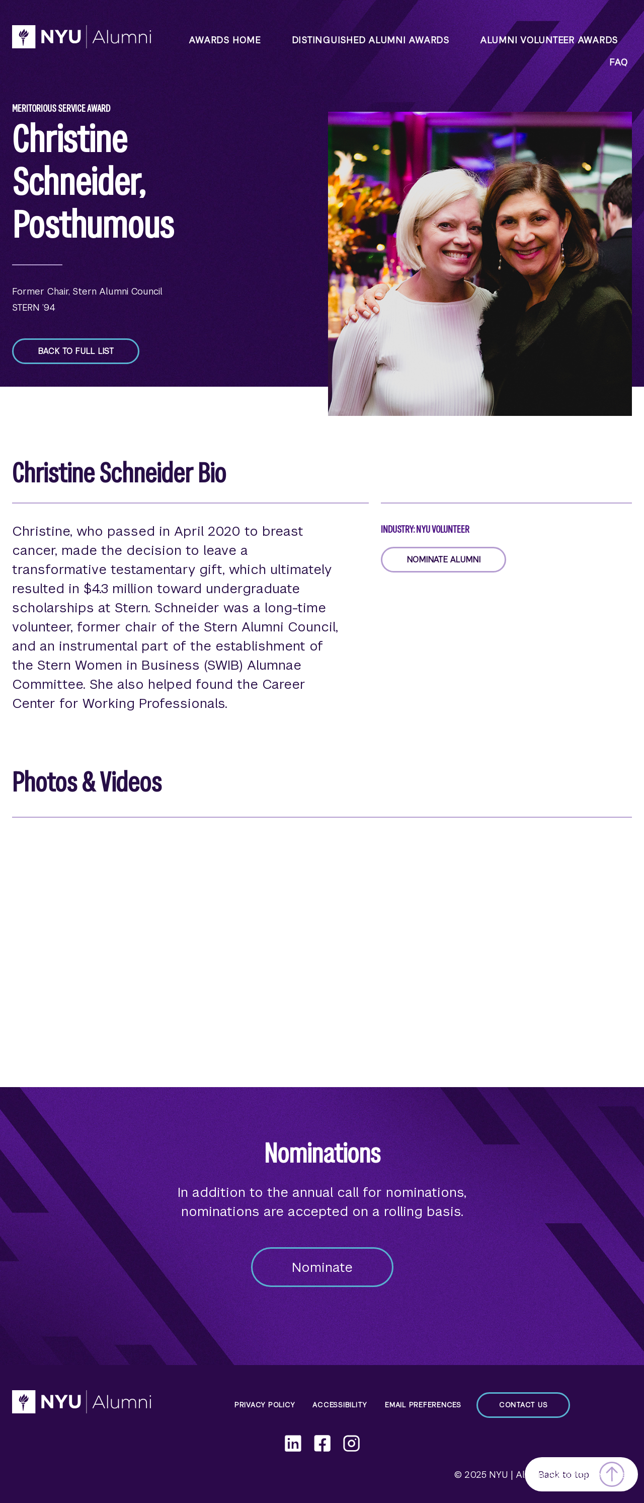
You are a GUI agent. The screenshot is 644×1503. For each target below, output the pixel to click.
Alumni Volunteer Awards (549, 40)
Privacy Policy (264, 1404)
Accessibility (339, 1404)
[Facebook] (322, 1443)
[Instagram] (351, 1443)
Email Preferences (423, 1404)
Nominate (322, 1267)
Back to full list (76, 351)
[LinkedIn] (293, 1443)
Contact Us (523, 1404)
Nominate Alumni (443, 559)
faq (618, 62)
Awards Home (225, 40)
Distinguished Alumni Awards (370, 40)
